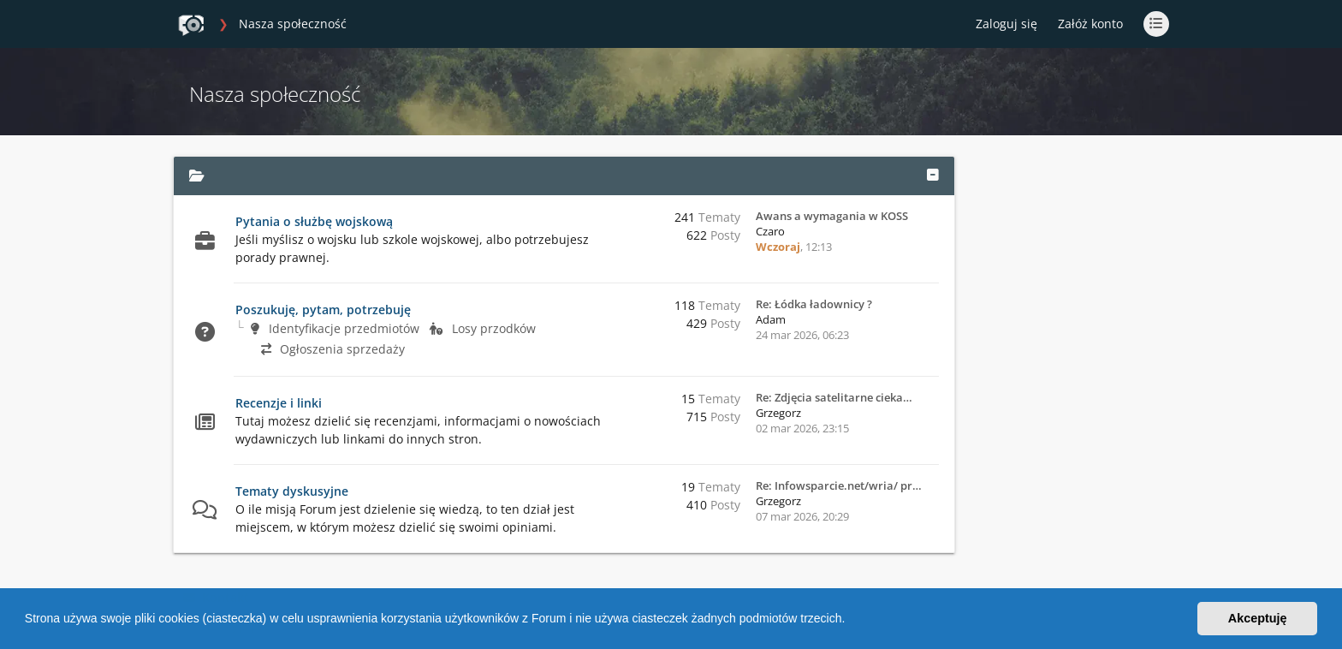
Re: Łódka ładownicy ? (814, 304)
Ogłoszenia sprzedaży (333, 349)
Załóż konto (1090, 23)
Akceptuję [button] (1257, 618)
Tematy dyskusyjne (291, 491)
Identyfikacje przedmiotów (335, 328)
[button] (850, 620)
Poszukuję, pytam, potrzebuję (323, 309)
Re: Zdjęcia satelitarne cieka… (834, 397)
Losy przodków (483, 328)
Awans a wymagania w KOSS (832, 215)
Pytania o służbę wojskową (314, 221)
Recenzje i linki (278, 403)
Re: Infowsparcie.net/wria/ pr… (839, 485)
